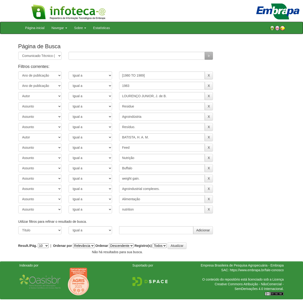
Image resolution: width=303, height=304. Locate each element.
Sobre (80, 28)
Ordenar (101, 246)
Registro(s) (143, 246)
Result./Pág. (27, 246)
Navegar (59, 28)
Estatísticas (101, 28)
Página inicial (35, 28)
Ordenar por (62, 246)
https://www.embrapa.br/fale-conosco (257, 270)
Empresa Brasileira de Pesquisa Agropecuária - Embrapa (242, 265)
